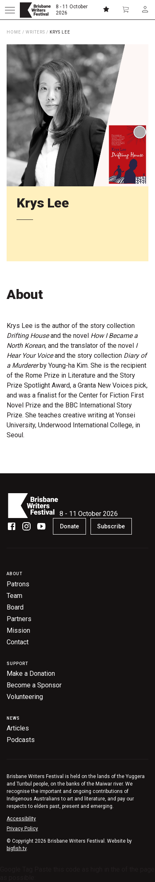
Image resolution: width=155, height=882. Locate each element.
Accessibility (21, 819)
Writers (35, 32)
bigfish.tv (16, 848)
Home (14, 32)
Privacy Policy (22, 828)
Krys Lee (60, 32)
